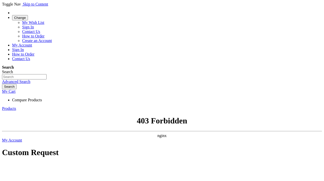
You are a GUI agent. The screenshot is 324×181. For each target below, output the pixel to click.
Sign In (28, 27)
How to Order (33, 36)
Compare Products (27, 100)
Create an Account (37, 40)
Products (9, 108)
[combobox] (24, 76)
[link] (20, 17)
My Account (22, 45)
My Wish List (33, 22)
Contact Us (31, 31)
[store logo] (22, 4)
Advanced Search (16, 81)
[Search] (9, 86)
